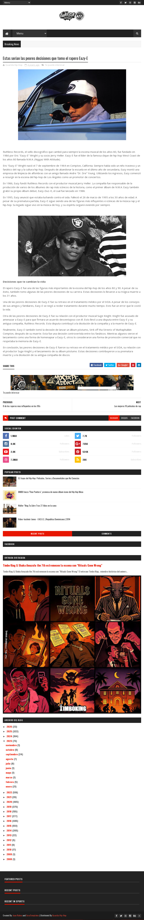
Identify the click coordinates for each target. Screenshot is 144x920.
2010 (9, 849)
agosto (10, 759)
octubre (10, 749)
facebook (135, 417)
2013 (9, 835)
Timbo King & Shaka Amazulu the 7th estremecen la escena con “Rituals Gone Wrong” (52, 565)
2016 (9, 821)
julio (8, 763)
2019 (9, 806)
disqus (124, 417)
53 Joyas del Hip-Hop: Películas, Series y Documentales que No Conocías (48, 478)
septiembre (12, 754)
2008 (10, 859)
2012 (9, 840)
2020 (10, 801)
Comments (107, 533)
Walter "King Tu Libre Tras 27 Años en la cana (37, 505)
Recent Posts (37, 533)
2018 (9, 811)
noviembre (11, 745)
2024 (10, 736)
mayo (9, 772)
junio (9, 768)
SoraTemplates (32, 915)
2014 (9, 830)
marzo (9, 777)
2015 (9, 825)
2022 (10, 792)
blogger (114, 417)
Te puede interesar (55, 64)
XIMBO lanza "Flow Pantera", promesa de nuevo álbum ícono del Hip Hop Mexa (50, 492)
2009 (10, 854)
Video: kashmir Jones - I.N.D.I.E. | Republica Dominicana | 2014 (44, 519)
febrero (10, 782)
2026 (10, 726)
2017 (9, 816)
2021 (9, 797)
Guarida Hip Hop (59, 915)
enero (9, 786)
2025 (10, 731)
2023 (10, 741)
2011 (9, 844)
